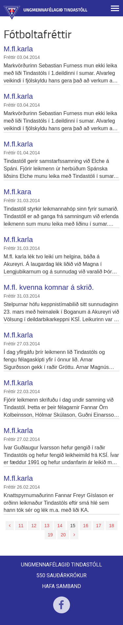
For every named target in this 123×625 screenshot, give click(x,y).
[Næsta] (74, 534)
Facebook (61, 609)
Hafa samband (61, 586)
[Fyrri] (10, 525)
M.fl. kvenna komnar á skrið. (49, 287)
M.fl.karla (18, 49)
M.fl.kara (17, 192)
